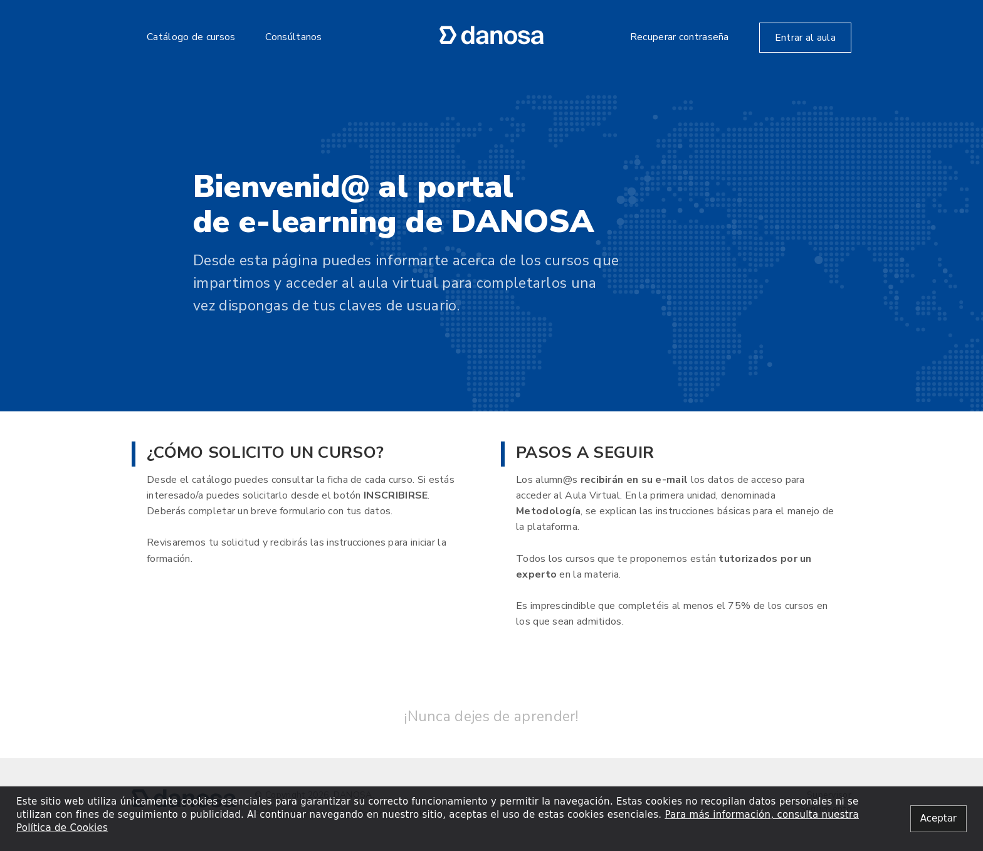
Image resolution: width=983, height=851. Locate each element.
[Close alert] (938, 818)
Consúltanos (293, 37)
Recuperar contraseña (679, 37)
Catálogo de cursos (191, 37)
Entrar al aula (805, 38)
